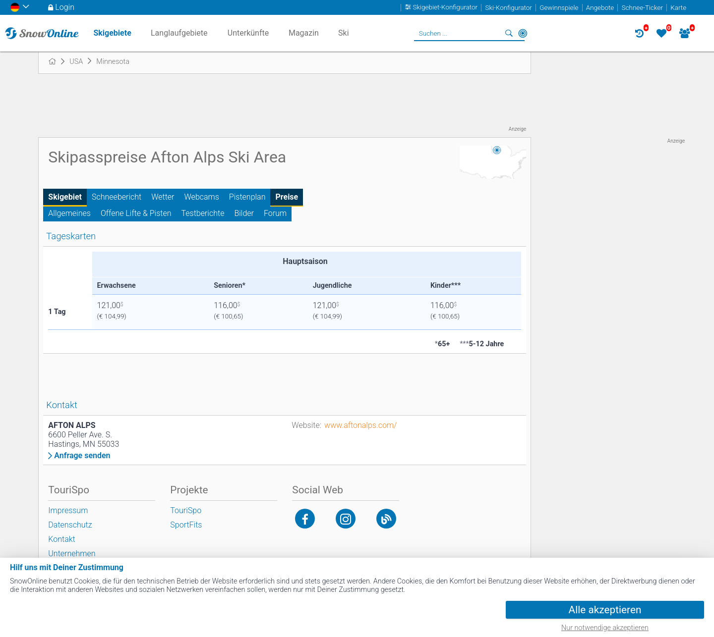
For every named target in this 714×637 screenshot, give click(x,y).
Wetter (162, 197)
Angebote (600, 7)
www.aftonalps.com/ (360, 425)
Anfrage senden (82, 456)
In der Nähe (522, 33)
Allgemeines (69, 213)
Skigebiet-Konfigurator (445, 7)
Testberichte (203, 213)
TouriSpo (185, 510)
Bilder (244, 213)
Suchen (508, 33)
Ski (343, 33)
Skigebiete (112, 33)
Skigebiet (65, 197)
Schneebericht (116, 197)
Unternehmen (71, 553)
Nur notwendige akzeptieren (605, 628)
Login (64, 7)
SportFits (186, 525)
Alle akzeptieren (605, 610)
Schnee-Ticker (642, 7)
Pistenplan (247, 197)
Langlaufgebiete (179, 33)
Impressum (68, 510)
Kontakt (61, 539)
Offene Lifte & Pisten (136, 213)
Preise (286, 197)
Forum (275, 213)
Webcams (201, 197)
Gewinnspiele (558, 7)
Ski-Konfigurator (508, 7)
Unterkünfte (248, 33)
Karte (678, 7)
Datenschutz (70, 525)
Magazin (304, 33)
